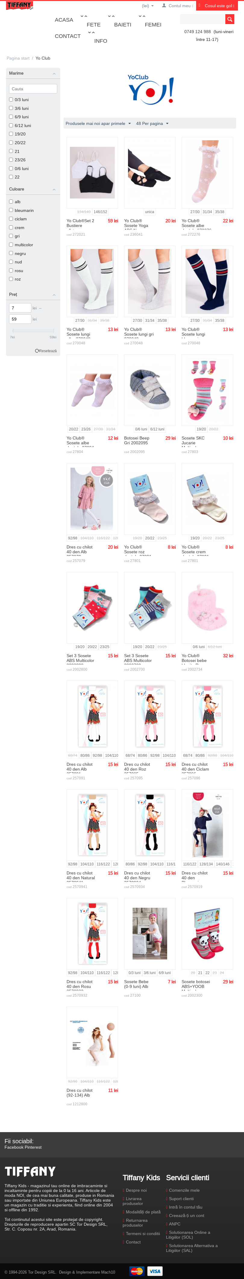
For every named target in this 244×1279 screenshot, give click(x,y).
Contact (68, 36)
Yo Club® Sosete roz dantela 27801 (138, 552)
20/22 (17, 142)
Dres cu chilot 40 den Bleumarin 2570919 (195, 880)
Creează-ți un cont (186, 1215)
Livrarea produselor (133, 1201)
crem (16, 227)
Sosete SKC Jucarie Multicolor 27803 (193, 445)
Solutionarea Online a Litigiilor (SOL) (188, 1235)
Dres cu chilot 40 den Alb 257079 (79, 552)
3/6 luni (19, 108)
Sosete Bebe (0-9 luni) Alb (136, 984)
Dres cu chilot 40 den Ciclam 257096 (195, 769)
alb (14, 201)
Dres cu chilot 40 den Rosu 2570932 (79, 986)
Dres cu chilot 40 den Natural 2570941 (81, 878)
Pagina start (18, 58)
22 (14, 177)
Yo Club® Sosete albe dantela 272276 (196, 225)
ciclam (18, 218)
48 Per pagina (152, 124)
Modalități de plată (143, 1211)
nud (15, 261)
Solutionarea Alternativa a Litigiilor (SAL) (192, 1248)
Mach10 (108, 1272)
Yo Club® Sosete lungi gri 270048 (139, 334)
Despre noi (136, 1190)
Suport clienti (181, 1198)
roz (15, 279)
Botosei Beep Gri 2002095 (136, 440)
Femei (153, 24)
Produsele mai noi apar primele (98, 124)
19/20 (17, 134)
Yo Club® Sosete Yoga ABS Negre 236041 (136, 227)
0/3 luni (19, 99)
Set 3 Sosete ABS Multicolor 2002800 (80, 660)
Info (100, 41)
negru (17, 253)
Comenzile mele (184, 1190)
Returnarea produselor (135, 1223)
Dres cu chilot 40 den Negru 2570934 (137, 878)
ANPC (174, 1224)
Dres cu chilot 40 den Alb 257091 (79, 769)
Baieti (122, 24)
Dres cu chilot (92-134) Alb (79, 1092)
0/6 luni (19, 168)
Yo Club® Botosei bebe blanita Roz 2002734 (194, 662)
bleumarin (21, 210)
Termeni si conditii (143, 1233)
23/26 (17, 159)
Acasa (64, 20)
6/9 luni (19, 116)
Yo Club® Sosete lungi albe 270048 (78, 334)
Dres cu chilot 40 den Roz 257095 (137, 769)
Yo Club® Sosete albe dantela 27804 (80, 443)
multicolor (21, 244)
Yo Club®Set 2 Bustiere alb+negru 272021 (80, 227)
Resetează (48, 351)
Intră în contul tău (185, 1207)
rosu (16, 270)
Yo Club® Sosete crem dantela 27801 (195, 552)
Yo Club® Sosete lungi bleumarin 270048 (193, 336)
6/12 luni (20, 125)
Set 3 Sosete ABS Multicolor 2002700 (138, 660)
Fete (94, 24)
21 (14, 151)
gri (14, 236)
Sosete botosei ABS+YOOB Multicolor (196, 986)
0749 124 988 (197, 31)
